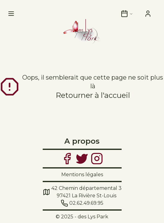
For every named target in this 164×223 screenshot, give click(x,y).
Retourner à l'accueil (93, 95)
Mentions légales (82, 174)
